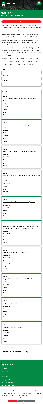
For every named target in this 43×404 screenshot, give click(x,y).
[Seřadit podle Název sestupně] (7, 69)
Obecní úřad (9, 15)
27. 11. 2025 (6, 157)
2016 (5, 62)
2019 (24, 62)
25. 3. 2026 (6, 258)
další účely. (34, 390)
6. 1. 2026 (6, 284)
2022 (5, 65)
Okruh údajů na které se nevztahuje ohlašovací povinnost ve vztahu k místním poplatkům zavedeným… (20, 227)
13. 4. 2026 (6, 332)
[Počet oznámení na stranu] (25, 352)
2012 (18, 59)
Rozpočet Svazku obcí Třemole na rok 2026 (17, 279)
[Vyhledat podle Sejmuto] (21, 85)
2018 (17, 62)
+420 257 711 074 (7, 382)
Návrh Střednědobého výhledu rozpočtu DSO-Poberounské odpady (21, 177)
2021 (37, 62)
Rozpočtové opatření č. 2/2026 (14, 327)
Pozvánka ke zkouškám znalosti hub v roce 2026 (18, 252)
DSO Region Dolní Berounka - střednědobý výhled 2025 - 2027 (20, 126)
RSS (30, 22)
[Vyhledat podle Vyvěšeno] (21, 78)
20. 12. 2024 (6, 106)
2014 (30, 59)
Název (3, 69)
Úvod (2, 15)
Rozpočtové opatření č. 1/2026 (14, 303)
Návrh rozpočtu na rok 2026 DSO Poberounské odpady (19, 151)
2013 (24, 59)
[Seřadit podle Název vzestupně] (7, 68)
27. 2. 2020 (6, 233)
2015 (37, 59)
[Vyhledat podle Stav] (21, 91)
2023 (11, 65)
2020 (30, 62)
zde (9, 55)
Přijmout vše (12, 401)
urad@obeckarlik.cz (8, 386)
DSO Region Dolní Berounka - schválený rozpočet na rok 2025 (20, 100)
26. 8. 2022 (6, 207)
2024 (18, 65)
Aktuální (5, 115)
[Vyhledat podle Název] (21, 72)
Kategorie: (4, 58)
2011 (11, 59)
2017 (11, 62)
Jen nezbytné (22, 401)
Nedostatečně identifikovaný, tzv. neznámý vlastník (20, 202)
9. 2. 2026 (6, 308)
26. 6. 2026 (6, 263)
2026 (31, 65)
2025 (24, 65)
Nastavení (31, 401)
